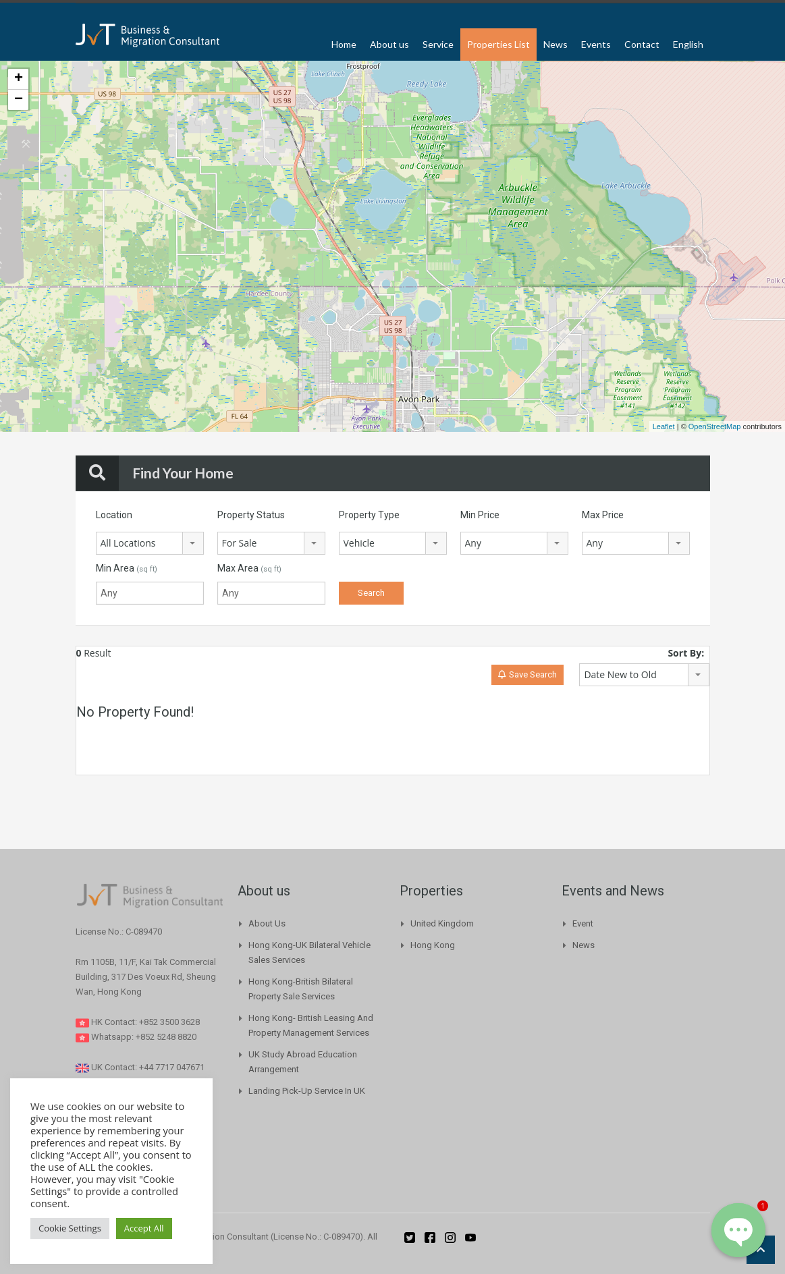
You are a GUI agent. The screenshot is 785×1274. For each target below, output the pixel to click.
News (555, 44)
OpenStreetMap (714, 426)
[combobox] (150, 543)
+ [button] (18, 79)
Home (343, 44)
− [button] (18, 100)
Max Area (249, 568)
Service (438, 44)
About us (389, 44)
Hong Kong (432, 945)
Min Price (479, 514)
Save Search (527, 674)
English (688, 44)
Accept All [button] (144, 1228)
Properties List (498, 44)
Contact (641, 44)
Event (582, 923)
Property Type (369, 514)
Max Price (603, 514)
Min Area (126, 568)
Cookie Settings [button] (69, 1228)
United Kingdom (442, 923)
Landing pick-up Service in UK (306, 1091)
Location (114, 514)
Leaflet (664, 426)
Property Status (251, 514)
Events (596, 44)
